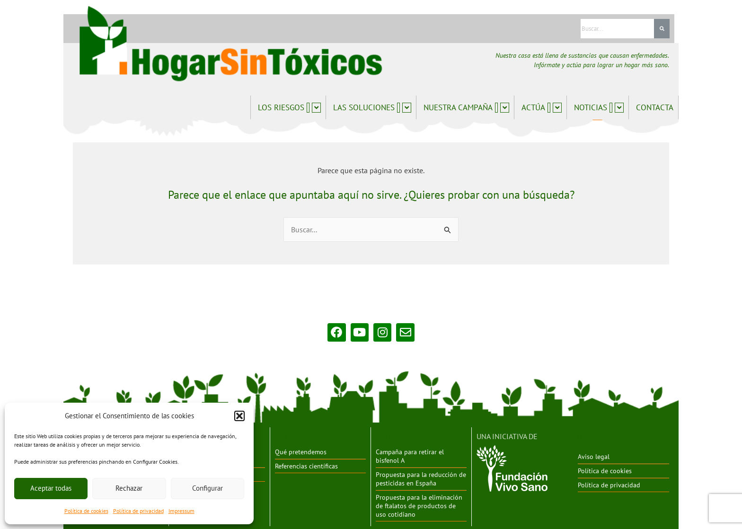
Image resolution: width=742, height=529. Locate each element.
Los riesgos (289, 107)
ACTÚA (387, 436)
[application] (308, 108)
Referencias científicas (306, 465)
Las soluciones (372, 107)
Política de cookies (86, 510)
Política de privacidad (138, 510)
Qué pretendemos (301, 451)
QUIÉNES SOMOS (303, 436)
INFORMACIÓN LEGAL (613, 436)
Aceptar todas (50, 488)
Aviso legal (594, 456)
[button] (239, 416)
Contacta (654, 107)
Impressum (181, 510)
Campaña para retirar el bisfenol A (410, 455)
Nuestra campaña (466, 107)
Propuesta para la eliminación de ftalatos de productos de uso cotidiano (419, 504)
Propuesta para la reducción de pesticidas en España (421, 477)
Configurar (207, 488)
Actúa (541, 107)
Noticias (599, 107)
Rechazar (128, 488)
